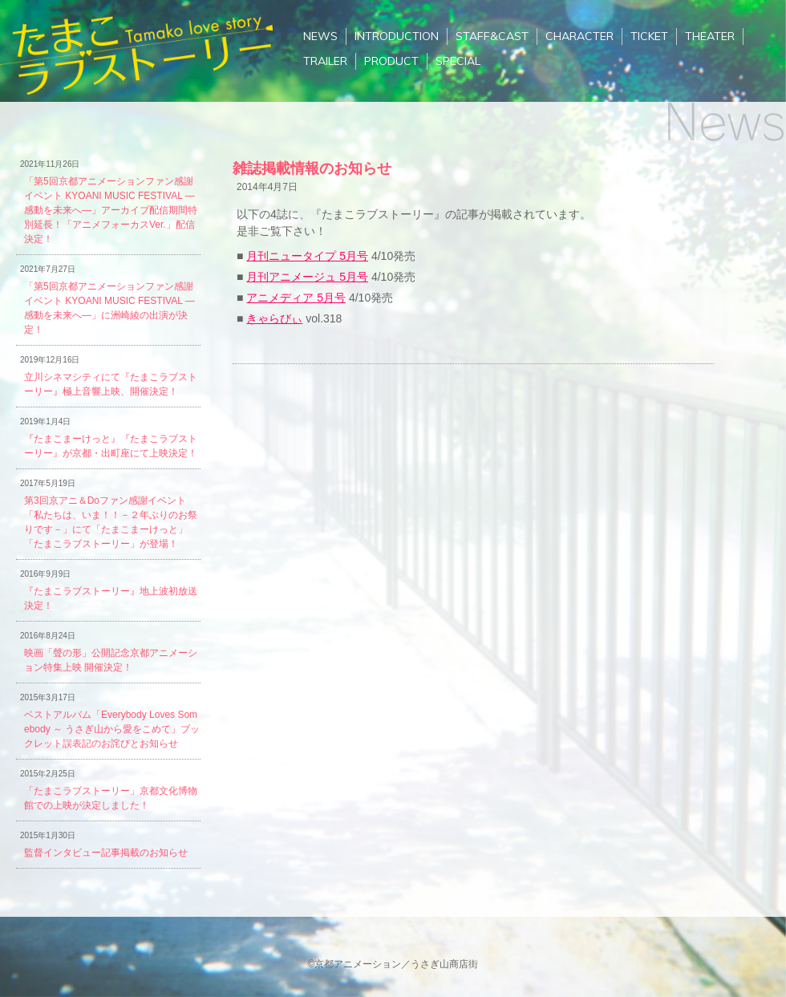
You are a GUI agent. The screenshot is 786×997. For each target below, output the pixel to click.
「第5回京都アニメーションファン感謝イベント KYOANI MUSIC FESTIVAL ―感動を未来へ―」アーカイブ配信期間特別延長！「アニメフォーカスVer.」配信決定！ (110, 210)
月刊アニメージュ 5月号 (307, 276)
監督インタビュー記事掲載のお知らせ (106, 852)
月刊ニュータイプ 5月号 (307, 255)
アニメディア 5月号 (296, 297)
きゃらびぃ (274, 318)
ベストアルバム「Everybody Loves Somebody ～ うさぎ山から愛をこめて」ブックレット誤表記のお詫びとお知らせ (112, 729)
